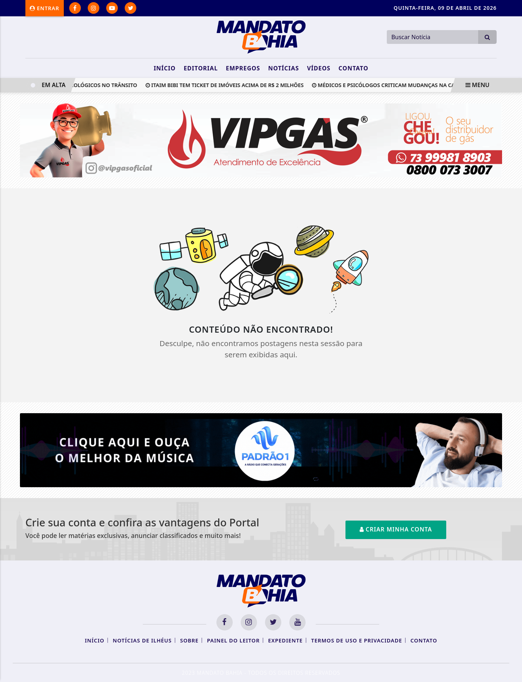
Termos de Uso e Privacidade (356, 640)
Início (165, 68)
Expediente (285, 640)
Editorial (201, 68)
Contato (353, 68)
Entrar (44, 8)
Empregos (243, 68)
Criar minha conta (396, 529)
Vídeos (319, 68)
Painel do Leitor (233, 640)
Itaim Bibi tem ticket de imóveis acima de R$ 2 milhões (226, 85)
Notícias (283, 68)
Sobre (189, 640)
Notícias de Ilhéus (142, 640)
